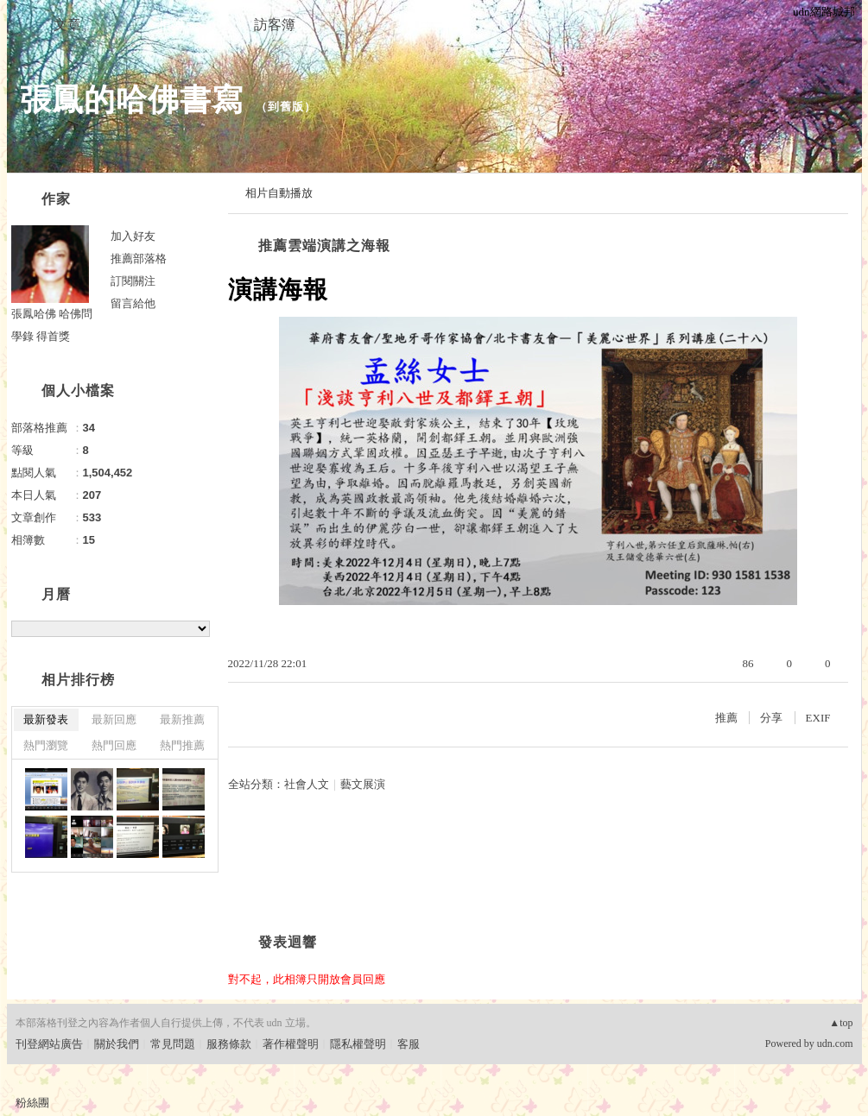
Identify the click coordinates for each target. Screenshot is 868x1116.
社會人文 (306, 784)
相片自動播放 (279, 192)
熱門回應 (114, 745)
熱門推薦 (182, 745)
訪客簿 (274, 24)
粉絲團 (32, 1102)
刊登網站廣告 (49, 1043)
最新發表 (45, 719)
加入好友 (133, 236)
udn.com (835, 1043)
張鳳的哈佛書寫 (132, 99)
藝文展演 (362, 784)
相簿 (171, 24)
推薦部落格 (139, 258)
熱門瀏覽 (45, 745)
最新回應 (114, 719)
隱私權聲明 (358, 1043)
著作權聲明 (291, 1043)
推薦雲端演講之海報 (324, 245)
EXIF (818, 717)
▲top (840, 1023)
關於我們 (116, 1043)
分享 (771, 717)
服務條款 (228, 1043)
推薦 (726, 717)
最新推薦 (182, 719)
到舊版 (286, 106)
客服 (408, 1043)
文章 (67, 24)
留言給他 (133, 303)
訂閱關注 (133, 280)
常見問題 (172, 1043)
